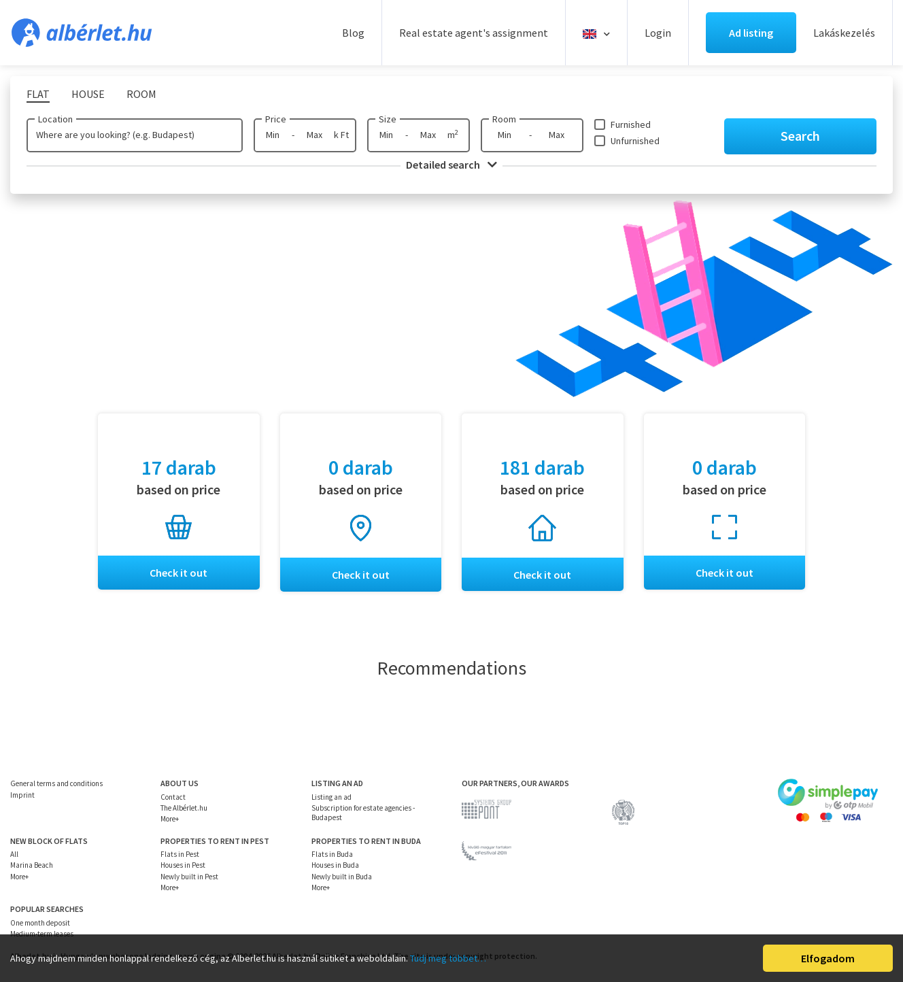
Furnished (631, 124)
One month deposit (40, 923)
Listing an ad (331, 797)
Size (387, 119)
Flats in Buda (332, 855)
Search (800, 135)
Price (275, 119)
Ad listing (751, 32)
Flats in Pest (179, 855)
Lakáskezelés (844, 32)
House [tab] (88, 94)
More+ (169, 819)
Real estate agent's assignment (473, 32)
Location (55, 119)
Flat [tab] (38, 94)
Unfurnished (635, 141)
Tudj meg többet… (448, 958)
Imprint (22, 795)
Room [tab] (141, 94)
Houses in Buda (335, 865)
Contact (173, 797)
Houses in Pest (182, 865)
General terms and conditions (56, 784)
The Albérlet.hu (183, 808)
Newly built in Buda (341, 876)
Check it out (178, 572)
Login (658, 32)
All (14, 855)
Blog (353, 32)
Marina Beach (31, 865)
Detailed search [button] (451, 164)
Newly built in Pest (189, 876)
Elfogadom (828, 958)
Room (504, 119)
